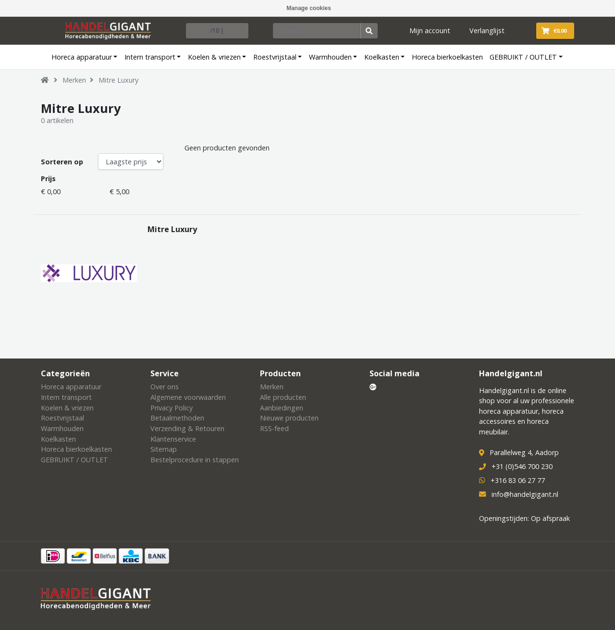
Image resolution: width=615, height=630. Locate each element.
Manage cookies (308, 8)
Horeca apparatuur (81, 57)
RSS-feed (274, 428)
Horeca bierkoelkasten (447, 57)
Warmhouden (330, 57)
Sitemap (163, 449)
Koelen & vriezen (214, 57)
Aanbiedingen (281, 407)
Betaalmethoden (177, 417)
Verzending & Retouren (187, 428)
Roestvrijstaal (274, 57)
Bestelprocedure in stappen (194, 459)
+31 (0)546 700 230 (522, 466)
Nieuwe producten (289, 417)
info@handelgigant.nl (525, 494)
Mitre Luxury (118, 80)
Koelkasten (381, 57)
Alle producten (283, 397)
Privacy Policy (171, 407)
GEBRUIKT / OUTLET (523, 57)
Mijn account (429, 30)
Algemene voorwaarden (188, 397)
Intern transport (149, 57)
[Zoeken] (317, 30)
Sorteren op (62, 162)
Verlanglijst (486, 30)
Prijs (48, 178)
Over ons (164, 386)
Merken (74, 80)
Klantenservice (173, 439)
